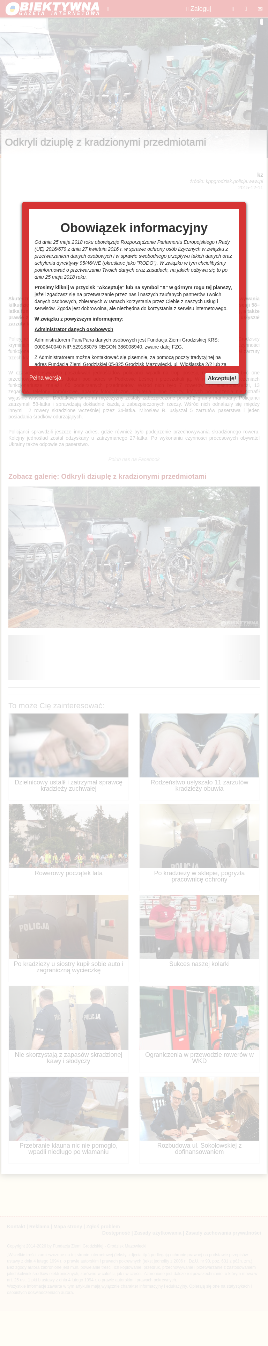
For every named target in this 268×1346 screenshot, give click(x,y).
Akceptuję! (222, 378)
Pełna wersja (45, 378)
